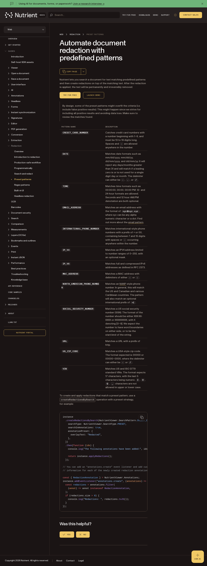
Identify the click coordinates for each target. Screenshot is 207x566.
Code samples (15, 292)
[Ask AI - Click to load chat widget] (197, 557)
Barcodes (16, 207)
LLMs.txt (12, 322)
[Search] (84, 15)
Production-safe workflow (27, 162)
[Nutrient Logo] (25, 15)
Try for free (70, 95)
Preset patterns (22, 179)
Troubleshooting (19, 274)
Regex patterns (22, 184)
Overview (12, 39)
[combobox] (83, 71)
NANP (122, 284)
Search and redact (23, 173)
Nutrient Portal (25, 333)
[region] (103, 461)
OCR (13, 201)
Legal (81, 560)
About (59, 560)
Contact (70, 560)
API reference (15, 286)
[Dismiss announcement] (202, 4)
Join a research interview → (88, 3)
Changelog (13, 298)
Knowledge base (19, 279)
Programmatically (23, 168)
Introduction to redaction (27, 157)
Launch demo (93, 95)
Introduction (17, 56)
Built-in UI (19, 190)
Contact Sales (190, 15)
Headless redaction (24, 196)
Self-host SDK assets (22, 62)
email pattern (135, 222)
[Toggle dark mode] (175, 15)
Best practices (18, 268)
